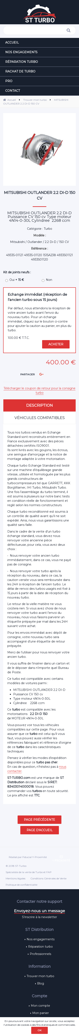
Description (39, 405)
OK (39, 1030)
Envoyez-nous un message (39, 911)
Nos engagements (40, 939)
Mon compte (40, 1006)
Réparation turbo (40, 946)
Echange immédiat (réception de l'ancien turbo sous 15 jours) (37, 297)
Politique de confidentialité (21, 884)
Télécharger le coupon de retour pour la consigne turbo (39, 390)
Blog (40, 983)
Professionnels (40, 954)
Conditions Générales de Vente (48, 878)
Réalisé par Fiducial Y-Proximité (28, 857)
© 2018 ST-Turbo (16, 865)
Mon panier (40, 1013)
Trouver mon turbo (40, 976)
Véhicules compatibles (39, 417)
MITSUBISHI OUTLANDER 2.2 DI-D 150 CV (39, 195)
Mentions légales (15, 878)
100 (18, 338)
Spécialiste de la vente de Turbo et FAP (29, 872)
